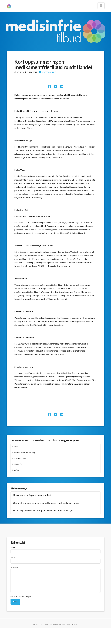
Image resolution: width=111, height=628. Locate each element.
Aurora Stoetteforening (24, 452)
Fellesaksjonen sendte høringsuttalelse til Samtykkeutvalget (43, 510)
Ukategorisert (47, 72)
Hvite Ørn (18, 464)
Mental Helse (20, 458)
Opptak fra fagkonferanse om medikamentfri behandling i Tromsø (46, 503)
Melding (55, 569)
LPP (16, 446)
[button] (101, 6)
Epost (55, 559)
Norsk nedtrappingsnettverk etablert (32, 495)
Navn (55, 549)
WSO (16, 470)
